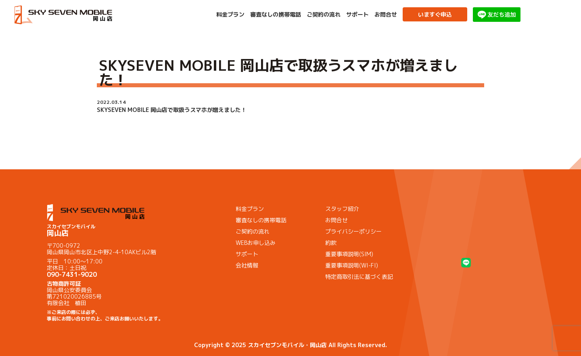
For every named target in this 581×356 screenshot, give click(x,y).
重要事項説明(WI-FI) (351, 265)
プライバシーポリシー (353, 231)
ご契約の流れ (324, 14)
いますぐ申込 (435, 14)
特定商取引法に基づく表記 (359, 276)
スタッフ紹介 (342, 209)
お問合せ (385, 14)
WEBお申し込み (256, 242)
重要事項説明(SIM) (349, 254)
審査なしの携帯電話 (275, 14)
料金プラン (230, 14)
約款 (330, 242)
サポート (357, 14)
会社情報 (247, 265)
